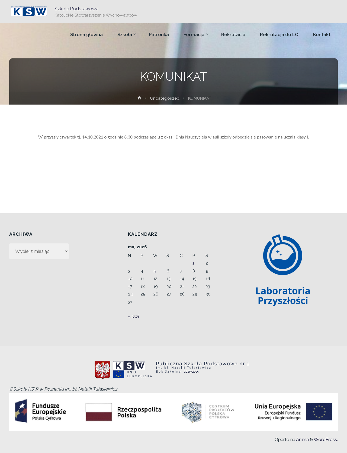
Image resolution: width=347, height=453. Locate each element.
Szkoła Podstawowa (76, 8)
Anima (302, 439)
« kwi (133, 316)
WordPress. (326, 439)
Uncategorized (164, 98)
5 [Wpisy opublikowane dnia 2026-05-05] (154, 271)
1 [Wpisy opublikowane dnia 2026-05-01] (193, 263)
